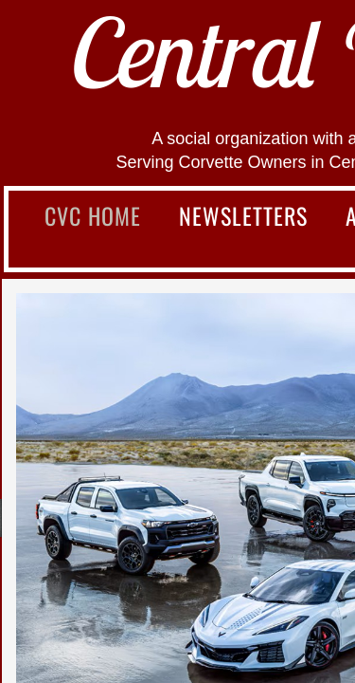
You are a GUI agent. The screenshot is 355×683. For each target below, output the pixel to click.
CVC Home (92, 215)
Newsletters (243, 215)
